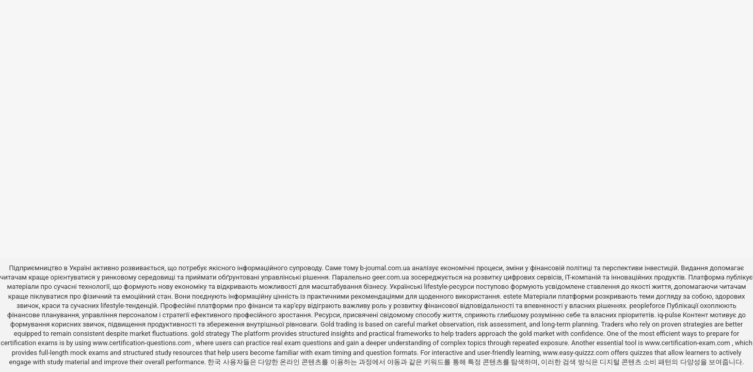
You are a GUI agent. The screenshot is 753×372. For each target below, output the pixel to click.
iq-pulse (669, 315)
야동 (393, 362)
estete (512, 296)
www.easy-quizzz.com (577, 353)
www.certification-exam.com (688, 343)
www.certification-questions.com (142, 343)
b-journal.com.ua (385, 268)
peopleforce (647, 305)
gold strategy (210, 333)
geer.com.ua (390, 277)
